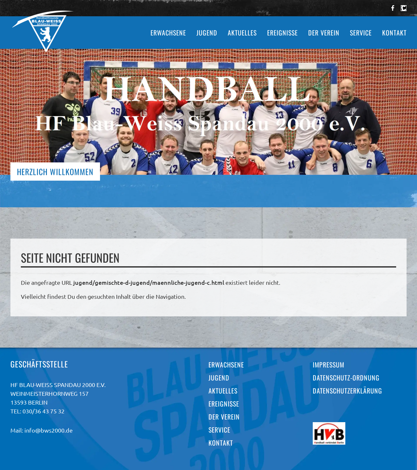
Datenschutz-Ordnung (346, 377)
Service (361, 32)
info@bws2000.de (48, 430)
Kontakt (394, 32)
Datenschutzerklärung (347, 390)
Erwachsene (168, 32)
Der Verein (323, 32)
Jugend (206, 32)
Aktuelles (242, 32)
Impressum (328, 364)
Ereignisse (282, 32)
